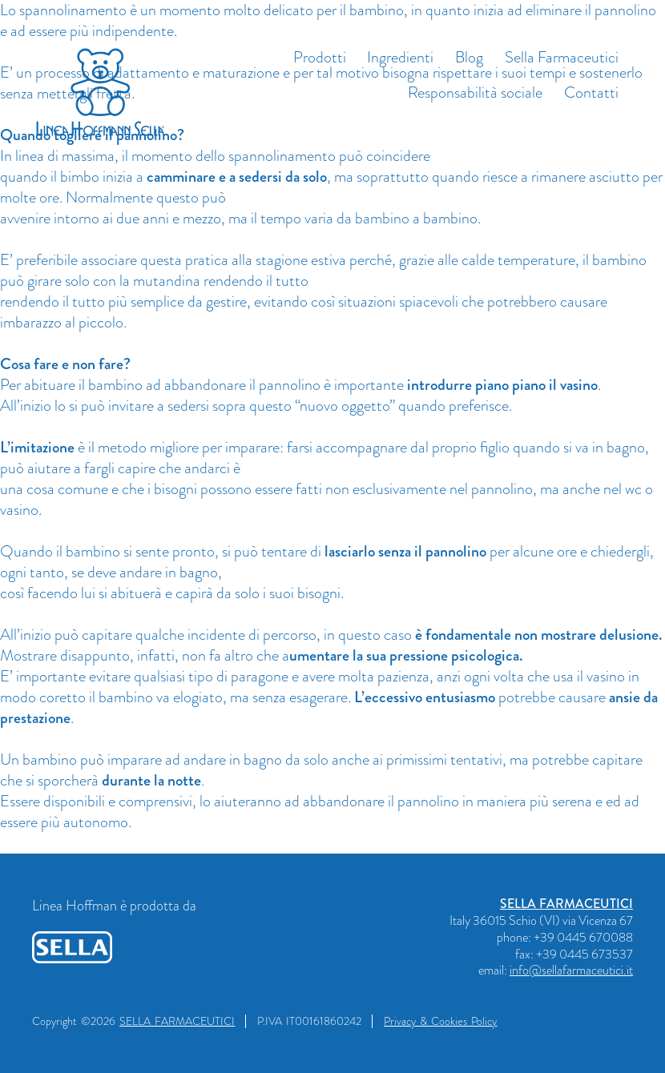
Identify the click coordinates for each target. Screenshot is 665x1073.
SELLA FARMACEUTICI (566, 903)
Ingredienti (400, 57)
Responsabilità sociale (475, 92)
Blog (469, 57)
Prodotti (319, 57)
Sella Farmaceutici (562, 57)
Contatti (591, 92)
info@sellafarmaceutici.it (571, 970)
